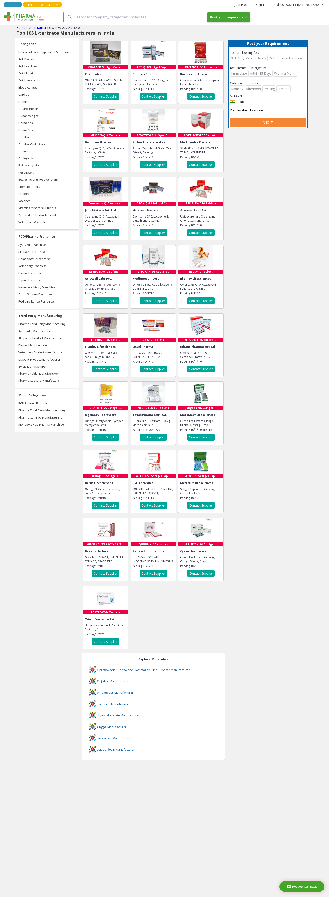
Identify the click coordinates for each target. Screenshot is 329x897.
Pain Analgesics (29, 165)
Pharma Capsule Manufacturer (39, 381)
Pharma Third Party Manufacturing (41, 324)
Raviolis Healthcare (194, 74)
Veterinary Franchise (32, 266)
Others (23, 151)
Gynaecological (28, 116)
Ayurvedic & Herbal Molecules (38, 215)
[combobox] (131, 17)
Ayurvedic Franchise (32, 245)
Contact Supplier (105, 96)
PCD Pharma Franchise (34, 403)
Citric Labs (93, 74)
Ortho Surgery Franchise (35, 294)
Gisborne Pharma (98, 142)
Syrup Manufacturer (32, 366)
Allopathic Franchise (32, 252)
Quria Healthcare (193, 551)
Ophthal (23, 137)
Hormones (25, 123)
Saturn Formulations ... (150, 551)
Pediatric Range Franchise (36, 301)
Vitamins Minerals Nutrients (37, 208)
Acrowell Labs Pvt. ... (195, 210)
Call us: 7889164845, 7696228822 (298, 4)
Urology (23, 194)
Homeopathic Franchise (34, 259)
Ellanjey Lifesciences (195, 278)
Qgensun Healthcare (100, 415)
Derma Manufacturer (32, 345)
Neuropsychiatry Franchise (36, 287)
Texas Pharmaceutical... (151, 415)
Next (268, 122)
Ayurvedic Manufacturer (35, 331)
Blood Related (28, 87)
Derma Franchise (30, 273)
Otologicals (26, 158)
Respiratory (26, 172)
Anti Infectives (28, 66)
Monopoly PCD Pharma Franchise (41, 424)
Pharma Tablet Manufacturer (38, 374)
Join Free (240, 4)
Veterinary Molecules (32, 222)
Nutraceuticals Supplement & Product (43, 52)
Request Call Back (302, 886)
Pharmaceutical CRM (43, 4)
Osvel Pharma (143, 347)
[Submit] (69, 17)
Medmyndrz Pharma (195, 142)
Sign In (261, 4)
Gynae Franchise (30, 280)
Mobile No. (237, 96)
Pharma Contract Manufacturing (40, 417)
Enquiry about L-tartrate (268, 110)
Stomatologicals (29, 187)
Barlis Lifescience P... (100, 483)
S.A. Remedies (143, 483)
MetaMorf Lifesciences (197, 415)
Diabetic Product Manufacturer (39, 359)
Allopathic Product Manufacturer (40, 338)
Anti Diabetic (26, 59)
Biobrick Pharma (145, 74)
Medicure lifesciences (196, 483)
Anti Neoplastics (29, 80)
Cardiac (23, 94)
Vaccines (24, 201)
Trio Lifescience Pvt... (101, 619)
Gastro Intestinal (29, 109)
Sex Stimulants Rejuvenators (38, 179)
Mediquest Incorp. (146, 278)
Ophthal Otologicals (31, 144)
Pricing (13, 4)
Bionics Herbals (96, 551)
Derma (23, 102)
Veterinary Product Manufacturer (41, 352)
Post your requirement (228, 17)
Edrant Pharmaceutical (197, 347)
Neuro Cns (25, 130)
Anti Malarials (27, 73)
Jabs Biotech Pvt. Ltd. (101, 210)
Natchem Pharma (145, 210)
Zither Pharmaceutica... (150, 142)
